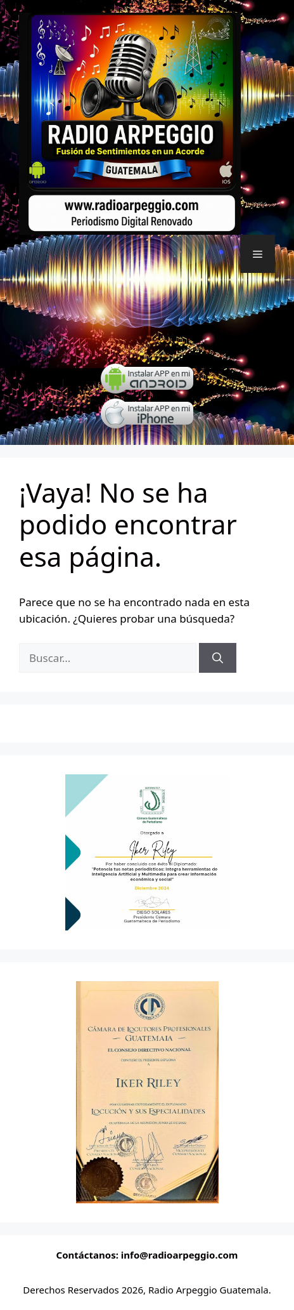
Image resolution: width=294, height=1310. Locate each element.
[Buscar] (217, 658)
